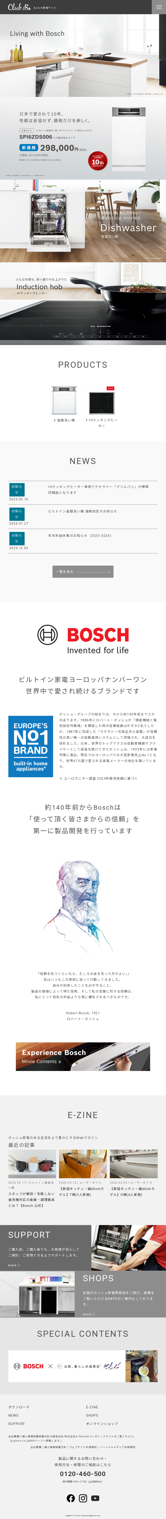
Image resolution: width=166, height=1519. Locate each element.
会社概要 (36, 1447)
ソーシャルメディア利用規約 (117, 1447)
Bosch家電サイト (32, 7)
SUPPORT (16, 1424)
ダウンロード (19, 1407)
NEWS (13, 1415)
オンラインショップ (102, 1424)
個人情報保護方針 (55, 1447)
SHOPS (92, 1415)
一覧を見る (65, 572)
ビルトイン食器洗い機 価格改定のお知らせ (82, 511)
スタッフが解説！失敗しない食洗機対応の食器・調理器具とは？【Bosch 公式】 (31, 1200)
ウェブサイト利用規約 (83, 1447)
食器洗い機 (64, 420)
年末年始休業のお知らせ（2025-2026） (81, 536)
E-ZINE (92, 1407)
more (12, 1265)
